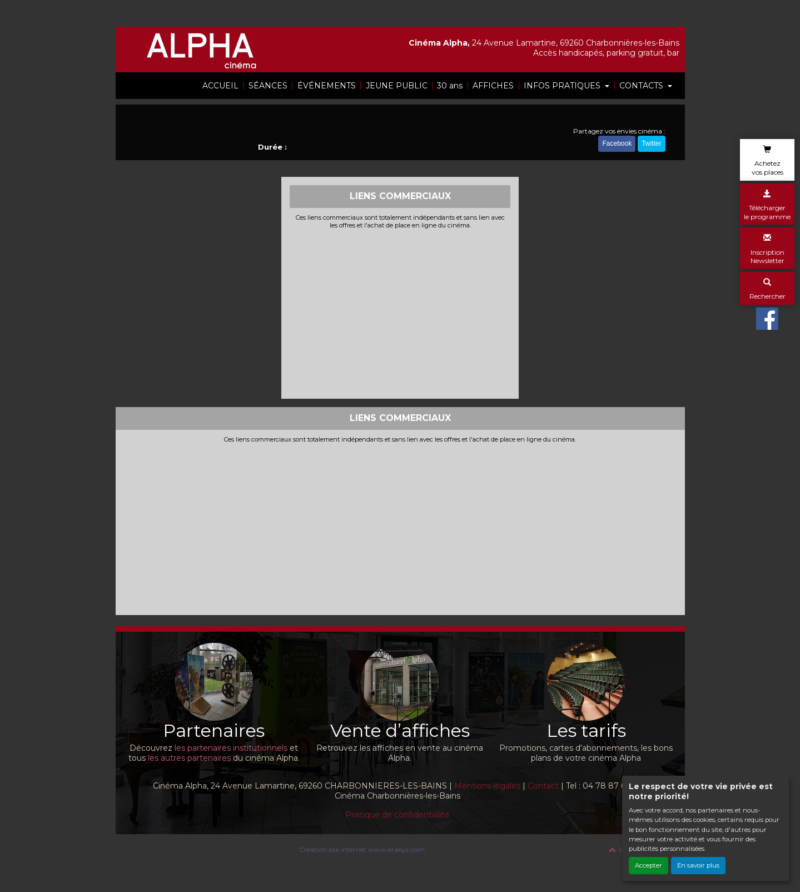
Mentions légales (487, 786)
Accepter (648, 865)
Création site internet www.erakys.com (362, 849)
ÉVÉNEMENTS (326, 86)
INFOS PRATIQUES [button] (563, 86)
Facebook (617, 143)
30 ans (450, 86)
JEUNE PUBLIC (397, 86)
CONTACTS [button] (642, 86)
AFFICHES (493, 86)
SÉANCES (268, 86)
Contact (543, 786)
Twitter (651, 143)
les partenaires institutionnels (231, 748)
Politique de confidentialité (397, 815)
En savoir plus (698, 865)
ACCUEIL (220, 86)
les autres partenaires (189, 758)
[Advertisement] (400, 312)
